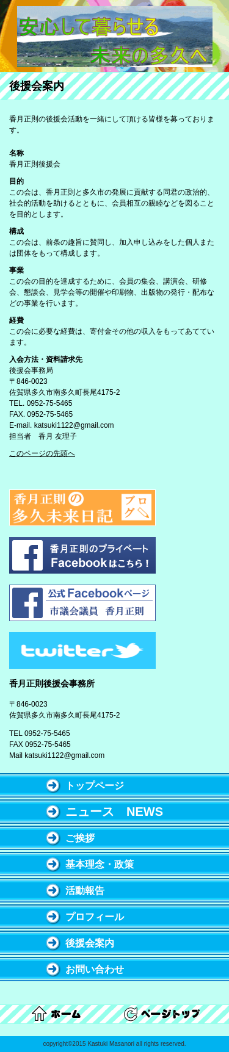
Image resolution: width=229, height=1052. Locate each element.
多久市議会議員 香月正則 (115, 36)
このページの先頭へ (42, 453)
